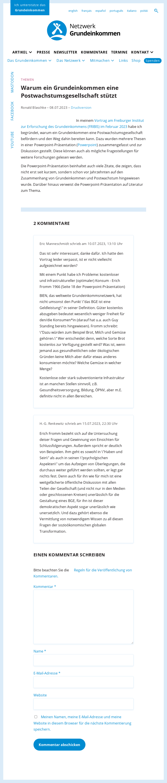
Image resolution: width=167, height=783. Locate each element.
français (87, 11)
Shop (136, 60)
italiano (132, 11)
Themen (27, 79)
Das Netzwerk (69, 60)
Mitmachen (100, 60)
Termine (119, 52)
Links (123, 60)
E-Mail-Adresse (46, 673)
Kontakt (140, 52)
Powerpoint (87, 144)
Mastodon (12, 82)
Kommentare (94, 52)
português (116, 11)
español (100, 11)
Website (40, 695)
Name (39, 651)
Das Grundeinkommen (27, 60)
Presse (43, 52)
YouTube (12, 139)
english (73, 11)
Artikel (19, 52)
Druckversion (81, 107)
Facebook (12, 110)
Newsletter (65, 52)
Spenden (153, 61)
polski (144, 11)
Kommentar (44, 586)
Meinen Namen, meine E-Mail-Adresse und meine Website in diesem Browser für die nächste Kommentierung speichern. (82, 722)
